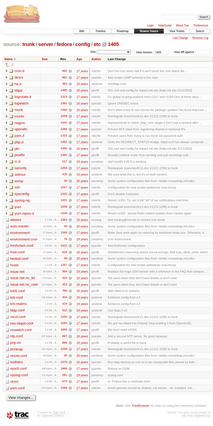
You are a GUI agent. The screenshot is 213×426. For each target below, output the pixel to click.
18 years (82, 253)
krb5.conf (17, 293)
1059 (63, 332)
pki (16, 149)
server (45, 44)
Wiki (81, 31)
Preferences (201, 25)
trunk (28, 44)
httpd (18, 90)
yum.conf (17, 391)
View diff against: (192, 52)
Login (150, 25)
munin (19, 117)
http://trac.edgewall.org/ (196, 418)
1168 (63, 234)
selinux (19, 175)
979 (64, 384)
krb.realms (18, 306)
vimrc (14, 384)
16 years (82, 90)
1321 (63, 247)
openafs (20, 130)
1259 (63, 117)
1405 (113, 44)
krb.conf (16, 299)
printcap (16, 352)
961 (64, 77)
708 (64, 293)
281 (64, 378)
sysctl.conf (18, 371)
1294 (63, 325)
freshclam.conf (22, 247)
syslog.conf (19, 378)
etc (97, 44)
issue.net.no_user (24, 286)
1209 (63, 391)
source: (12, 44)
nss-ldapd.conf (22, 325)
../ (11, 65)
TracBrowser (141, 408)
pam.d (19, 136)
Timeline (100, 31)
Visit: (93, 51)
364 (64, 273)
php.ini (15, 345)
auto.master (19, 228)
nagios (19, 123)
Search (200, 31)
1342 (63, 123)
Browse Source (149, 31)
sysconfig (21, 195)
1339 (63, 214)
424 (64, 299)
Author (96, 59)
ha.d (17, 84)
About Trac (182, 25)
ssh (17, 188)
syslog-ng (22, 201)
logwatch (21, 103)
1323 (63, 97)
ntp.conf (16, 339)
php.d (18, 143)
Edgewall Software (52, 418)
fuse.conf (17, 254)
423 (64, 280)
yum (17, 208)
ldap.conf (17, 312)
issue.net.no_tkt (22, 280)
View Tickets (176, 31)
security (20, 169)
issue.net (17, 273)
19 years (82, 84)
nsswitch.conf (21, 332)
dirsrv (18, 77)
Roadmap (123, 31)
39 (65, 182)
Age (79, 59)
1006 (63, 371)
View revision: (144, 52)
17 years (82, 71)
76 (65, 241)
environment (20, 234)
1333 (63, 136)
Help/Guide (165, 25)
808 (64, 345)
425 (64, 175)
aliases (15, 221)
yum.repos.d (24, 214)
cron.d (19, 71)
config (82, 44)
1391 (63, 103)
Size (45, 59)
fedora (64, 44)
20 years (82, 182)
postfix (19, 156)
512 (64, 312)
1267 (63, 188)
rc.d (17, 162)
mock (18, 110)
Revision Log (200, 37)
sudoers (16, 365)
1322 (63, 195)
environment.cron (24, 241)
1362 (63, 143)
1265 (63, 130)
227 (64, 162)
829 (64, 254)
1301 (63, 156)
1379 (63, 365)
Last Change (180, 37)
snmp (18, 182)
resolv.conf (18, 358)
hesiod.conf (19, 260)
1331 (63, 201)
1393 (63, 110)
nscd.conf (18, 319)
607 (64, 339)
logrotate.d (22, 97)
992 (64, 71)
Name (9, 59)
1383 (63, 221)
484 (64, 84)
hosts (14, 267)
